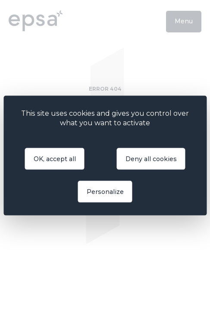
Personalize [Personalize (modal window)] (105, 191)
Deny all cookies (151, 158)
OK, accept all (55, 158)
